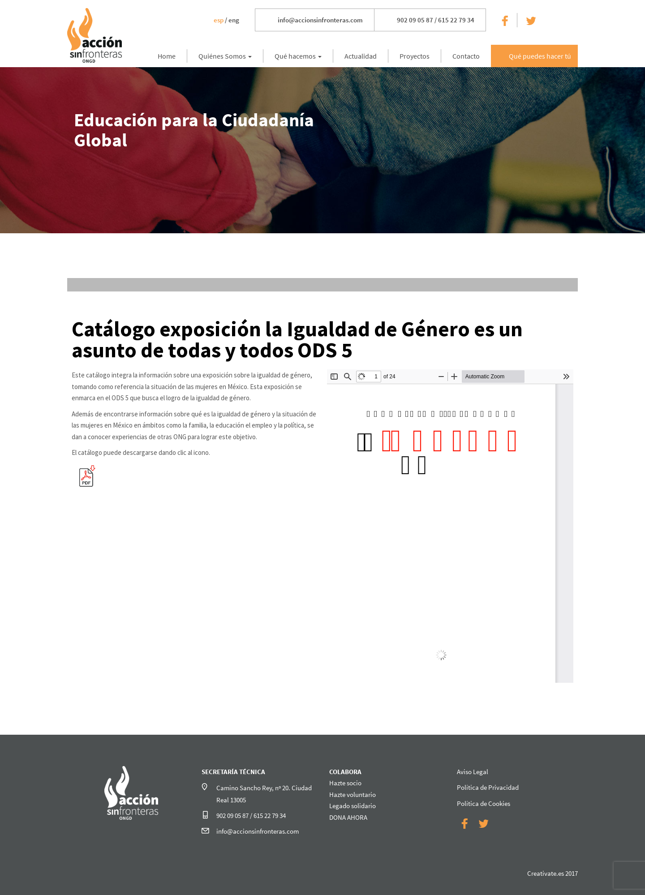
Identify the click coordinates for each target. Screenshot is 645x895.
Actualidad (360, 55)
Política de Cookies (483, 803)
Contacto (466, 55)
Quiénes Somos (225, 55)
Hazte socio (345, 783)
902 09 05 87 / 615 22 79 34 (435, 20)
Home (167, 55)
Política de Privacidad (488, 787)
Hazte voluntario (352, 794)
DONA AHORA (348, 817)
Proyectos (415, 55)
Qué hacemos (298, 55)
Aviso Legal (472, 771)
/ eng (226, 20)
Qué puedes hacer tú (540, 55)
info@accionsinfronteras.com (320, 20)
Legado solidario (352, 805)
